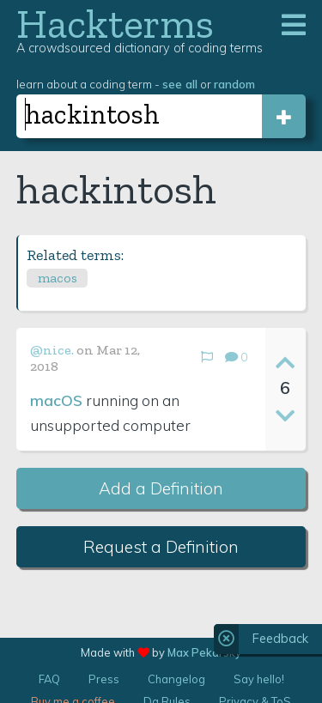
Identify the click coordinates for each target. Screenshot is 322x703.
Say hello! (259, 679)
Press (103, 679)
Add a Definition (161, 488)
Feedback (280, 638)
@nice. (52, 350)
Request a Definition (161, 546)
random (234, 83)
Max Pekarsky (204, 652)
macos (57, 278)
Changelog (176, 679)
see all (179, 83)
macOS (56, 400)
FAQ (49, 679)
